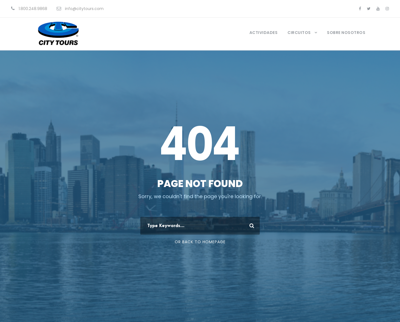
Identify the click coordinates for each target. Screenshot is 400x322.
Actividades (263, 32)
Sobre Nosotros (346, 32)
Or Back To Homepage (200, 242)
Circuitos (299, 32)
